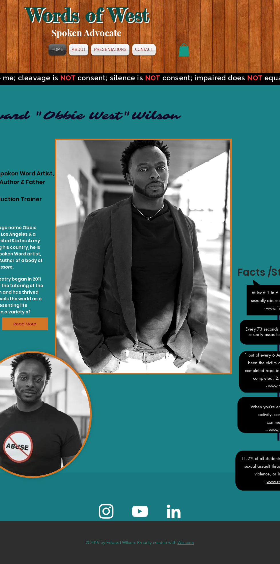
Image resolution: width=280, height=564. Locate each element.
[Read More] (25, 323)
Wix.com (185, 542)
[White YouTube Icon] (140, 511)
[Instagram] (106, 511)
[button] (184, 49)
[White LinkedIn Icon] (173, 511)
